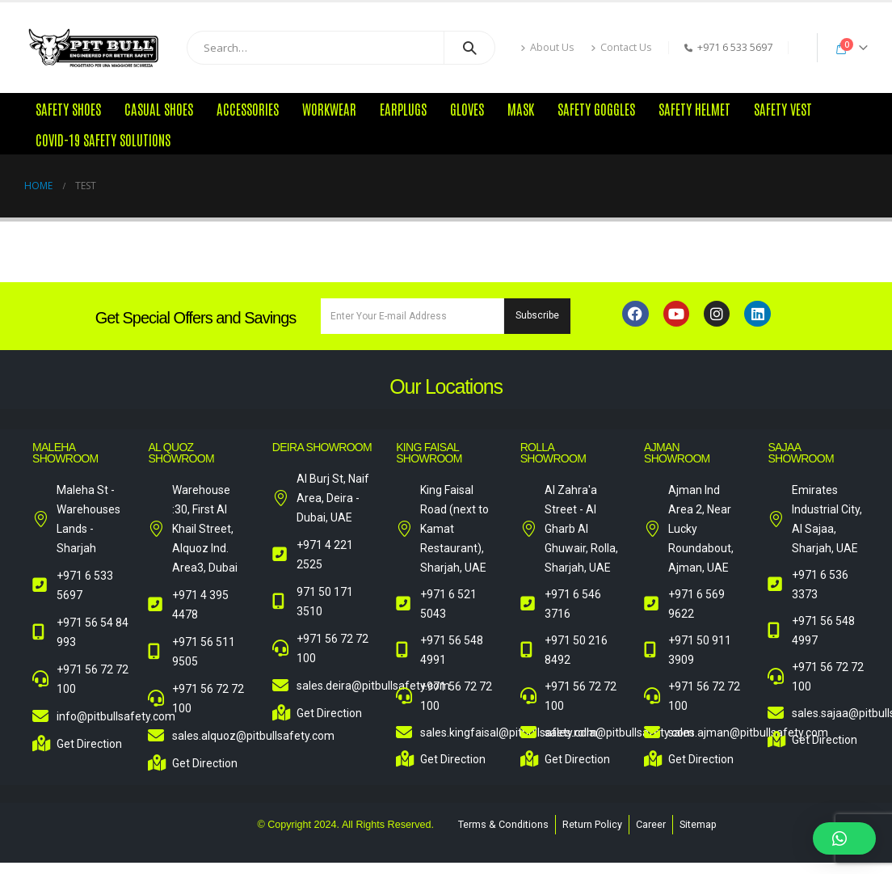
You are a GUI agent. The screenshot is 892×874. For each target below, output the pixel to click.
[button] (844, 838)
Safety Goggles (596, 108)
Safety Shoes (68, 108)
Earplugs (403, 108)
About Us (547, 47)
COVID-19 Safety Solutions (103, 139)
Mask (520, 108)
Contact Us (621, 47)
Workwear (329, 108)
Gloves (467, 108)
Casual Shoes (158, 108)
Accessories (248, 108)
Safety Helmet (694, 108)
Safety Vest (783, 108)
